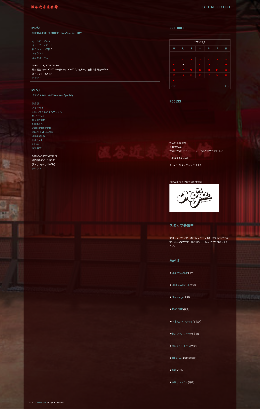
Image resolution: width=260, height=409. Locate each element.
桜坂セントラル (180, 382)
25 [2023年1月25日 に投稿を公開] (191, 75)
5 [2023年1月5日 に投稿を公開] (200, 59)
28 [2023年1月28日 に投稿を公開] (217, 75)
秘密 (174, 370)
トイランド (38, 53)
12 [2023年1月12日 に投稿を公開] (200, 65)
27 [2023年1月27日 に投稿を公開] (209, 75)
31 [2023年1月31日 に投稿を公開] (182, 80)
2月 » (227, 86)
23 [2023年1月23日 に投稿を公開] (174, 75)
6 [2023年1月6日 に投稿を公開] (208, 59)
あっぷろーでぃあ (41, 41)
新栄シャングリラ (181, 333)
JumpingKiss (38, 136)
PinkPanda (37, 140)
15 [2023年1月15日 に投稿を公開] (226, 65)
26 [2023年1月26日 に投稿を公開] (200, 75)
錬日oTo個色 (38, 119)
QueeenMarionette (41, 128)
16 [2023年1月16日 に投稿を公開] (174, 70)
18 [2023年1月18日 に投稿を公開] (191, 70)
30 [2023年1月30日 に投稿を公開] (174, 80)
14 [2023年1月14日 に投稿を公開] (217, 65)
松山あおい (38, 124)
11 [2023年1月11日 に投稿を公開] (191, 65)
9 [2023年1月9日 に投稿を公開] (173, 65)
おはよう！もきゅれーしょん (47, 111)
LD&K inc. (41, 402)
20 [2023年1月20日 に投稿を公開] (209, 70)
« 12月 (173, 86)
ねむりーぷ (38, 115)
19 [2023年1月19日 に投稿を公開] (200, 70)
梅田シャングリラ (181, 346)
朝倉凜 (35, 103)
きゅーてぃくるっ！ (42, 45)
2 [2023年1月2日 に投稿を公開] (173, 59)
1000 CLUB (177, 309)
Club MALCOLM (180, 273)
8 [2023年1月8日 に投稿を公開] (226, 59)
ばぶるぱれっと (40, 57)
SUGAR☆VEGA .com (42, 132)
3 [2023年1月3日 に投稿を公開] (182, 59)
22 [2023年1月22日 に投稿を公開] (226, 70)
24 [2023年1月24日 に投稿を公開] (182, 75)
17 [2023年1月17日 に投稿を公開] (182, 70)
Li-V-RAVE (37, 148)
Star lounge (178, 297)
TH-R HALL (177, 358)
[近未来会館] (44, 6)
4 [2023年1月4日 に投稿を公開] (191, 59)
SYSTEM (209, 7)
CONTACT (223, 7)
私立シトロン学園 (41, 49)
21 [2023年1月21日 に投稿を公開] (217, 70)
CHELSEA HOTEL (181, 285)
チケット (36, 77)
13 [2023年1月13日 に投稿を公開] (209, 65)
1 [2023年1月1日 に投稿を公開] (226, 54)
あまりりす (38, 107)
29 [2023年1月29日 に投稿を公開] (226, 75)
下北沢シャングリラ (182, 321)
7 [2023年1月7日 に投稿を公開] (217, 59)
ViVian (35, 144)
